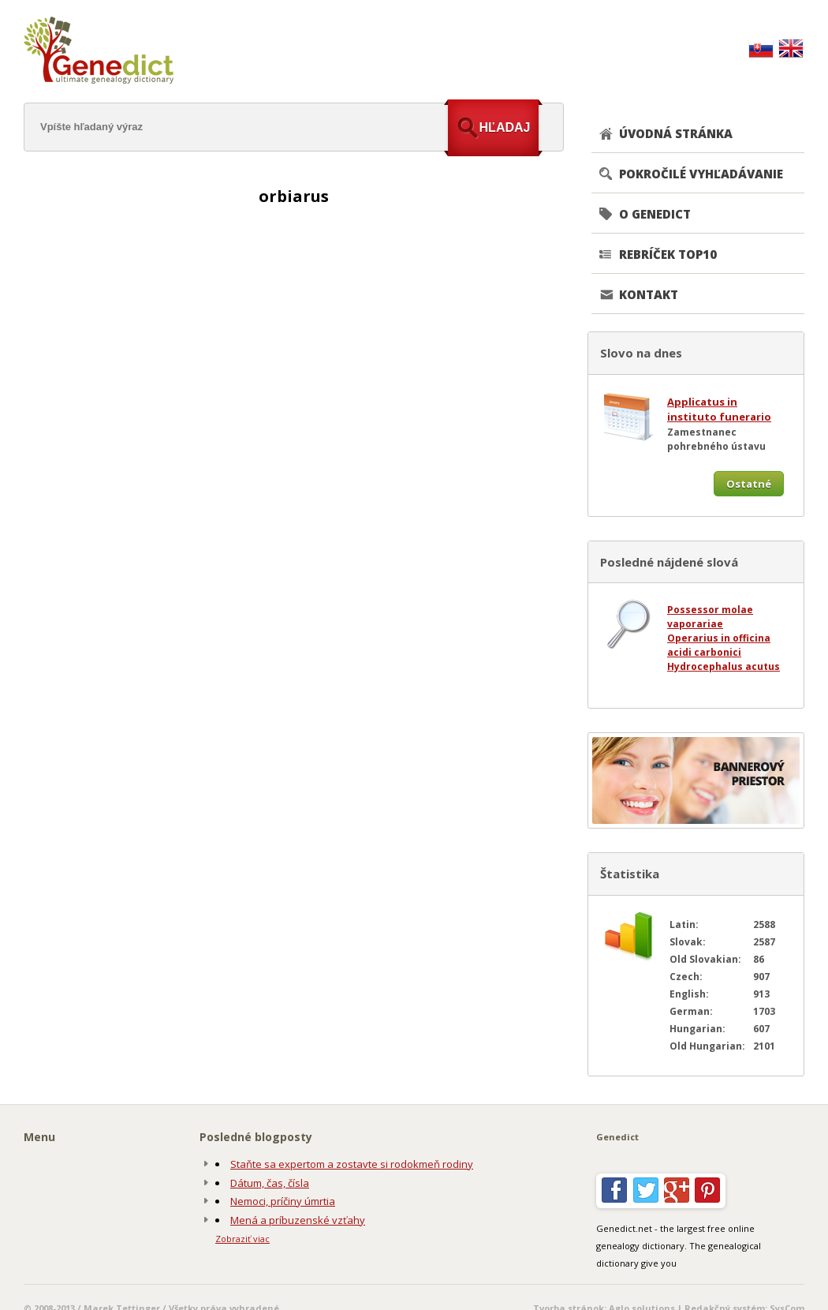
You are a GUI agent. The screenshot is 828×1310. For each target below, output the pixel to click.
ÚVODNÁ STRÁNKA (676, 133)
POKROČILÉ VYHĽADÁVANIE (701, 174)
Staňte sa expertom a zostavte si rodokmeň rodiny (351, 1164)
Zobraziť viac (242, 1238)
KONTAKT (648, 294)
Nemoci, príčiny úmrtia (282, 1201)
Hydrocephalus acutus (723, 666)
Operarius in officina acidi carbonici (718, 645)
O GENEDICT (655, 214)
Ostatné (748, 484)
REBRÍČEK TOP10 (668, 254)
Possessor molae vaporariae (710, 617)
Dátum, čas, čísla (269, 1183)
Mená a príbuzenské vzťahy (297, 1220)
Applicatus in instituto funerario (719, 410)
